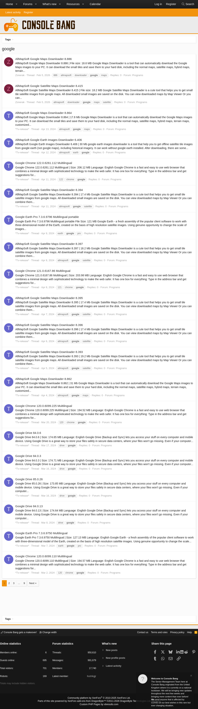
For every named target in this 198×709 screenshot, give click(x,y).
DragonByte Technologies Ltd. (132, 701)
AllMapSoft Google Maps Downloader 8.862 (44, 383)
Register (28, 12)
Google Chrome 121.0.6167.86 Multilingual (43, 275)
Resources (73, 4)
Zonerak (21, 76)
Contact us (137, 632)
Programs (138, 76)
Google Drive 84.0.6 (29, 437)
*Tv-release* (23, 130)
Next (32, 599)
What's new (49, 4)
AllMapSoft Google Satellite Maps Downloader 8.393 (50, 356)
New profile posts (116, 658)
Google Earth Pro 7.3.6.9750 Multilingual (42, 545)
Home (9, 4)
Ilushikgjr (91, 676)
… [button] (20, 599)
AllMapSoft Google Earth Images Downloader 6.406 (49, 140)
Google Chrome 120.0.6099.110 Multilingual (44, 572)
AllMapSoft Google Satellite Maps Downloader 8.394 (50, 194)
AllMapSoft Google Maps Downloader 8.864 (44, 113)
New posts (112, 649)
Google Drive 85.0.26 (30, 491)
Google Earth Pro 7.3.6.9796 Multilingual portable (48, 221)
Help (187, 632)
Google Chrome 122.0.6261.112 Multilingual (44, 167)
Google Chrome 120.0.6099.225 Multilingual (44, 410)
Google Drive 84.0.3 (29, 464)
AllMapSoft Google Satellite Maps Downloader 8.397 (50, 248)
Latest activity (13, 12)
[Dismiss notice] (190, 676)
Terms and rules (154, 632)
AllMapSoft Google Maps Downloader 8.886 (44, 60)
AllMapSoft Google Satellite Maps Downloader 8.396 (50, 329)
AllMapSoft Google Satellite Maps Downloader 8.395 (50, 302)
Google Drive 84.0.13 (30, 518)
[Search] (187, 4)
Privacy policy (174, 632)
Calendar (95, 4)
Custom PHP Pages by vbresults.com (99, 704)
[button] (16, 4)
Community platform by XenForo (99, 698)
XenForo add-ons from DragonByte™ (87, 701)
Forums (27, 4)
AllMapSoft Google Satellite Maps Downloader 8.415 (50, 86)
